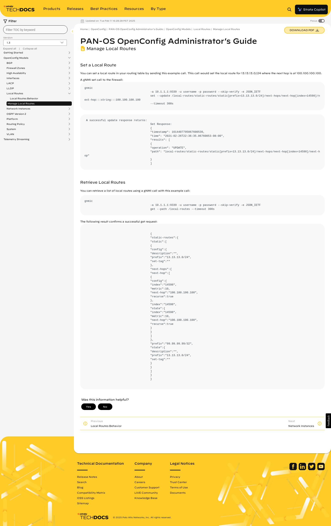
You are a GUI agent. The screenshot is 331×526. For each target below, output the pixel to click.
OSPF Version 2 (16, 114)
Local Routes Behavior (24, 98)
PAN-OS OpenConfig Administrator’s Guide (136, 29)
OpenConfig (98, 29)
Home (84, 29)
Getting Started (13, 52)
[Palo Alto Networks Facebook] (293, 469)
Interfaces (13, 78)
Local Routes (15, 93)
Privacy (175, 476)
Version (7, 37)
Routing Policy (16, 124)
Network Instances (18, 108)
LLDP (10, 88)
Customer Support (146, 487)
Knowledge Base (145, 497)
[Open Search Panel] (291, 9)
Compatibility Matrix (91, 492)
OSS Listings (85, 497)
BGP (9, 63)
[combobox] (35, 29)
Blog (80, 487)
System (11, 129)
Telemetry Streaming (16, 139)
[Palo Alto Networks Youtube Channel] (321, 469)
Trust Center (178, 482)
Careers (139, 482)
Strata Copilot (311, 9)
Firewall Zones (16, 68)
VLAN (10, 134)
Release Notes (87, 476)
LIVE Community (146, 492)
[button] (328, 420)
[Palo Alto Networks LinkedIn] (303, 469)
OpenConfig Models (16, 58)
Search (82, 482)
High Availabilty (16, 73)
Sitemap (83, 503)
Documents (178, 492)
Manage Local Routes (21, 103)
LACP (10, 83)
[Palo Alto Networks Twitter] (312, 469)
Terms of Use (179, 487)
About (138, 476)
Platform (12, 119)
